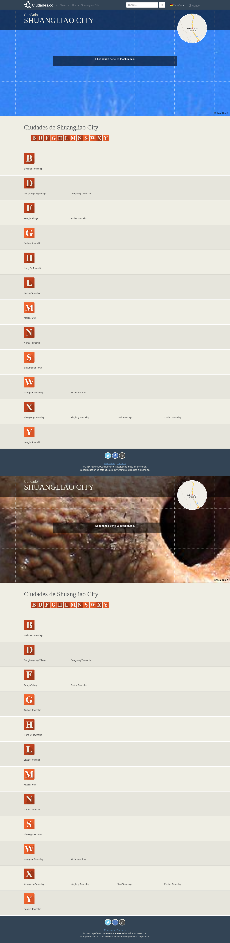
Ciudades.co (42, 5)
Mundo (195, 5)
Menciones (109, 463)
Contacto (121, 463)
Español (177, 5)
